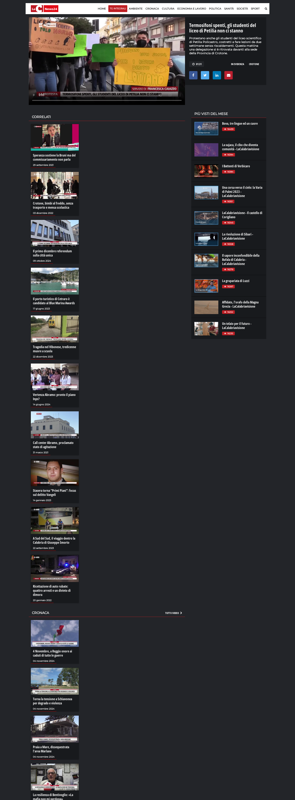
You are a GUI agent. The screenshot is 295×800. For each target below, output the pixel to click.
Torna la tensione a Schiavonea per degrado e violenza (52, 701)
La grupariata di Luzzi (235, 281)
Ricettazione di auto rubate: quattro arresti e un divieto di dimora (52, 590)
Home (102, 8)
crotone (254, 64)
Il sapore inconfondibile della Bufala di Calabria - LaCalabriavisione (240, 259)
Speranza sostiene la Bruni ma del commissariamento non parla (54, 157)
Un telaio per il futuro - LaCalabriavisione (236, 325)
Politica (215, 8)
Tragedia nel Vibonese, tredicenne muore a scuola (54, 349)
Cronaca (152, 8)
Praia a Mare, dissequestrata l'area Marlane (51, 749)
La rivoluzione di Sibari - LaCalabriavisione (237, 236)
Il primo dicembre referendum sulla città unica (52, 253)
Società (242, 8)
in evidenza (237, 64)
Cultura (168, 8)
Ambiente (135, 8)
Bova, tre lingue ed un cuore (240, 123)
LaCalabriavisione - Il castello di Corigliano (242, 215)
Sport (255, 8)
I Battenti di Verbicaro (236, 166)
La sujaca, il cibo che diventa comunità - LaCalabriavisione (240, 147)
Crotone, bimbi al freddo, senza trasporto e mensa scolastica (53, 205)
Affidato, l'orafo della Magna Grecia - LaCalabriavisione (240, 304)
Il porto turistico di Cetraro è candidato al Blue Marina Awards (54, 301)
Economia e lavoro (191, 8)
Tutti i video (174, 613)
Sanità (229, 8)
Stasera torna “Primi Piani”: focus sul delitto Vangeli (54, 492)
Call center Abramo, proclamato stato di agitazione (53, 444)
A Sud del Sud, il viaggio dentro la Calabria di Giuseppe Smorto (54, 540)
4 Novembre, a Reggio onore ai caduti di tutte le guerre (52, 653)
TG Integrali (118, 8)
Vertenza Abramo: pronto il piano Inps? (54, 396)
